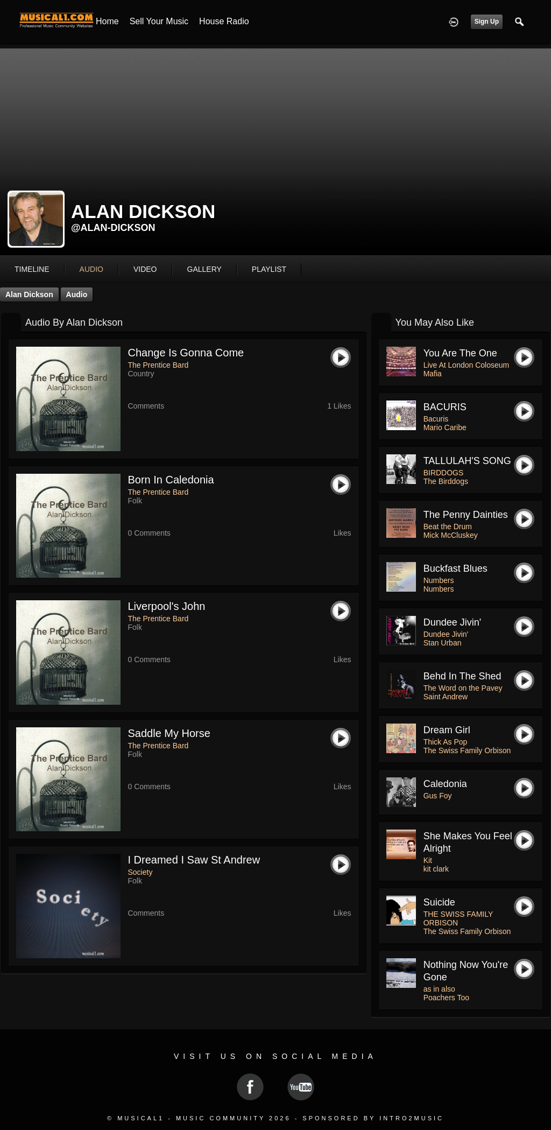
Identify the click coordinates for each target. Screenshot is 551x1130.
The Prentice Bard (158, 365)
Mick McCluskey (450, 535)
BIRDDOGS (443, 472)
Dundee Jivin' (452, 622)
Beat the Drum (447, 526)
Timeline (32, 269)
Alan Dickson (29, 294)
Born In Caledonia (171, 480)
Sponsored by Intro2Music (373, 1118)
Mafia (432, 373)
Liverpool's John (167, 606)
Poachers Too (446, 997)
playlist (269, 269)
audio (91, 269)
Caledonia (445, 783)
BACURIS (445, 407)
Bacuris (436, 419)
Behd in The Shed (462, 676)
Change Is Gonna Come (186, 353)
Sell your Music (159, 21)
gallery (204, 269)
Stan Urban (442, 642)
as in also (439, 989)
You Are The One (460, 353)
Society (140, 872)
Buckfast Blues (455, 568)
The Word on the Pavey (463, 688)
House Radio (224, 21)
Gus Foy (437, 795)
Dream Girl (446, 730)
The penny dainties (465, 514)
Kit (427, 860)
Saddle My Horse (169, 733)
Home (107, 21)
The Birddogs (445, 481)
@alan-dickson (113, 227)
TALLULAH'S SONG (467, 460)
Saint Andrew (445, 696)
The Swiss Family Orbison (467, 750)
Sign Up (487, 21)
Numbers (438, 580)
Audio (77, 294)
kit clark (436, 869)
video (145, 269)
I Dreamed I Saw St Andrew (194, 860)
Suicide (439, 902)
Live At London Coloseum (466, 365)
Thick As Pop (445, 742)
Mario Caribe (445, 427)
